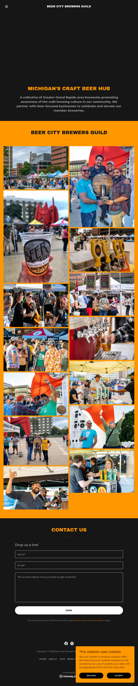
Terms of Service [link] (98, 620)
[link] (69, 6)
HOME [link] (42, 659)
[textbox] (69, 554)
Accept (119, 675)
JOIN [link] (62, 659)
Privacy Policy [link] (80, 620)
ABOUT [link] (53, 659)
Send (69, 610)
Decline (91, 675)
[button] (13, 6)
